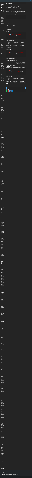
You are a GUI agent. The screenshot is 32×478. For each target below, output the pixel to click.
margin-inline (2, 279)
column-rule (2, 170)
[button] (6, 88)
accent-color (2, 11)
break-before (2, 156)
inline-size (2, 248)
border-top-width (2, 146)
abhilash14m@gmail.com (15, 474)
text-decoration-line (2, 427)
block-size (2, 55)
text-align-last (2, 423)
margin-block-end (2, 275)
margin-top (2, 286)
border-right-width (2, 131)
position (2, 368)
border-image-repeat (2, 95)
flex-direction (2, 192)
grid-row (2, 230)
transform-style (2, 443)
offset (1, 308)
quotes (1, 369)
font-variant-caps (2, 212)
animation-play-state (2, 28)
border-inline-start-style (2, 112)
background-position (2, 47)
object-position (2, 307)
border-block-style (2, 72)
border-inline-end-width (2, 109)
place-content (2, 363)
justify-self (2, 261)
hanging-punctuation (2, 241)
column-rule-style (2, 173)
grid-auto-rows (2, 221)
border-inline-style (2, 116)
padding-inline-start (2, 349)
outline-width (2, 322)
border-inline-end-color (2, 105)
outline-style (2, 321)
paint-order (2, 359)
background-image (2, 44)
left (1, 263)
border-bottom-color (2, 77)
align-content (2, 12)
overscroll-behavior (2, 330)
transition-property (2, 449)
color (1, 165)
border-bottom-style (2, 82)
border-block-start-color (2, 66)
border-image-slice (2, 97)
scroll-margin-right (2, 393)
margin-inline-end (2, 281)
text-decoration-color (2, 426)
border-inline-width (2, 118)
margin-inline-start (2, 282)
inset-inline (2, 254)
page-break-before (2, 356)
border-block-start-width (2, 70)
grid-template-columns (2, 238)
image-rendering (2, 246)
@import (2, 247)
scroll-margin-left (2, 391)
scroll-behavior (2, 376)
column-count (2, 166)
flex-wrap (2, 197)
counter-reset (2, 183)
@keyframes (2, 262)
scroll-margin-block (2, 379)
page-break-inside (2, 358)
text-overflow (2, 436)
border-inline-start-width (2, 114)
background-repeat (2, 53)
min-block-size (2, 300)
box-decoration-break (2, 150)
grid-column (2, 222)
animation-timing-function (2, 30)
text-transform (2, 438)
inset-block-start (2, 253)
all (1, 16)
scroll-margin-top (2, 395)
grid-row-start (2, 233)
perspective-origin (2, 362)
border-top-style (2, 144)
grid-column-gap (2, 225)
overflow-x (2, 327)
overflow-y (2, 328)
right (1, 371)
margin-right (2, 285)
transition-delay (2, 445)
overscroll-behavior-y (2, 337)
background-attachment (2, 37)
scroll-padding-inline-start (2, 409)
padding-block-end (2, 341)
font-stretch (2, 208)
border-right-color (2, 127)
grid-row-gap (2, 232)
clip (1, 163)
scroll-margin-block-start (2, 382)
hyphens (2, 244)
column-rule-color (2, 171)
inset (1, 249)
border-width (2, 147)
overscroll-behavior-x (2, 335)
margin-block (2, 273)
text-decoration (2, 424)
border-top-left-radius (2, 141)
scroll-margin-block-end (2, 381)
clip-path (2, 164)
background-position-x (2, 49)
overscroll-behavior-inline (2, 333)
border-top (2, 138)
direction (2, 185)
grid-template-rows (2, 240)
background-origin (2, 45)
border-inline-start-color (2, 110)
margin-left (2, 284)
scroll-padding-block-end (2, 400)
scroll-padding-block (2, 398)
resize (1, 370)
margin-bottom (2, 278)
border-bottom (2, 75)
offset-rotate (2, 313)
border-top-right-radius (2, 143)
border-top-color (2, 139)
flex (1, 190)
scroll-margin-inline (2, 386)
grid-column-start (2, 227)
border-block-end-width (2, 65)
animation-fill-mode (2, 23)
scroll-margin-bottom (2, 384)
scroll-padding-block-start (2, 402)
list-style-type (2, 271)
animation (2, 17)
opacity (1, 314)
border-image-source (2, 98)
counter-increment (2, 181)
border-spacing (2, 132)
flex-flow (2, 193)
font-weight (2, 213)
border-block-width (2, 74)
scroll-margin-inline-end (2, 388)
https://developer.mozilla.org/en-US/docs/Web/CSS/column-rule (14, 85)
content (2, 180)
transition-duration (2, 447)
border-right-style (2, 129)
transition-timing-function (2, 450)
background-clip (2, 40)
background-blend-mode (2, 39)
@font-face (2, 200)
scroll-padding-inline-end (2, 407)
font (1, 199)
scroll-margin (2, 377)
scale (1, 375)
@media (2, 299)
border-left (2, 119)
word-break (2, 461)
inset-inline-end (2, 255)
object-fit (2, 306)
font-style (2, 209)
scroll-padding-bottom (2, 404)
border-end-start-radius (2, 90)
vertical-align (2, 455)
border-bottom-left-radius (2, 79)
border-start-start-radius (2, 136)
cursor (1, 184)
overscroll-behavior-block (2, 331)
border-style (2, 137)
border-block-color (2, 59)
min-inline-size (2, 301)
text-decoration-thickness (2, 431)
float (1, 198)
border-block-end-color (2, 61)
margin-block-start (2, 277)
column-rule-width (2, 175)
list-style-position (2, 269)
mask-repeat (2, 292)
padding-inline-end (2, 347)
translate (2, 452)
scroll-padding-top (2, 414)
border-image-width (2, 100)
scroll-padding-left (2, 411)
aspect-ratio (2, 31)
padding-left (2, 350)
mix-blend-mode (2, 305)
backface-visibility (2, 34)
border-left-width (2, 123)
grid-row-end (2, 231)
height (1, 243)
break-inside (2, 157)
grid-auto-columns (2, 218)
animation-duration (2, 21)
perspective (2, 360)
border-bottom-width (2, 84)
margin (1, 272)
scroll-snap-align (2, 416)
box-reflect (2, 151)
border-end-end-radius (2, 88)
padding (2, 338)
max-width (2, 298)
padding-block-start (2, 343)
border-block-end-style (2, 63)
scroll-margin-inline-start (2, 390)
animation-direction (2, 20)
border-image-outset (2, 93)
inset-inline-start (2, 256)
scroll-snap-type (2, 418)
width (1, 460)
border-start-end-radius (2, 134)
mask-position (2, 291)
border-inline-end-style (2, 107)
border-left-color (2, 120)
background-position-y (2, 51)
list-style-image (2, 268)
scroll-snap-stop (2, 417)
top (1, 439)
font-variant (2, 210)
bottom (2, 148)
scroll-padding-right (2, 413)
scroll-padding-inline (2, 405)
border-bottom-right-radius (2, 80)
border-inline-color (2, 103)
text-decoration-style (2, 429)
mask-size (2, 293)
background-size (2, 54)
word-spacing (2, 462)
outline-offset (2, 320)
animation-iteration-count (2, 25)
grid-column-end (2, 224)
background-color (2, 42)
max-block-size (2, 294)
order (1, 315)
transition (2, 444)
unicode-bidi (2, 453)
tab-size (2, 419)
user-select (2, 454)
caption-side (2, 158)
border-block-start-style (2, 68)
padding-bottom (2, 344)
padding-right (2, 351)
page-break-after (2, 354)
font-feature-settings (2, 203)
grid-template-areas (2, 236)
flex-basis (2, 191)
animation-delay (2, 18)
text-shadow (2, 437)
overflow (2, 323)
